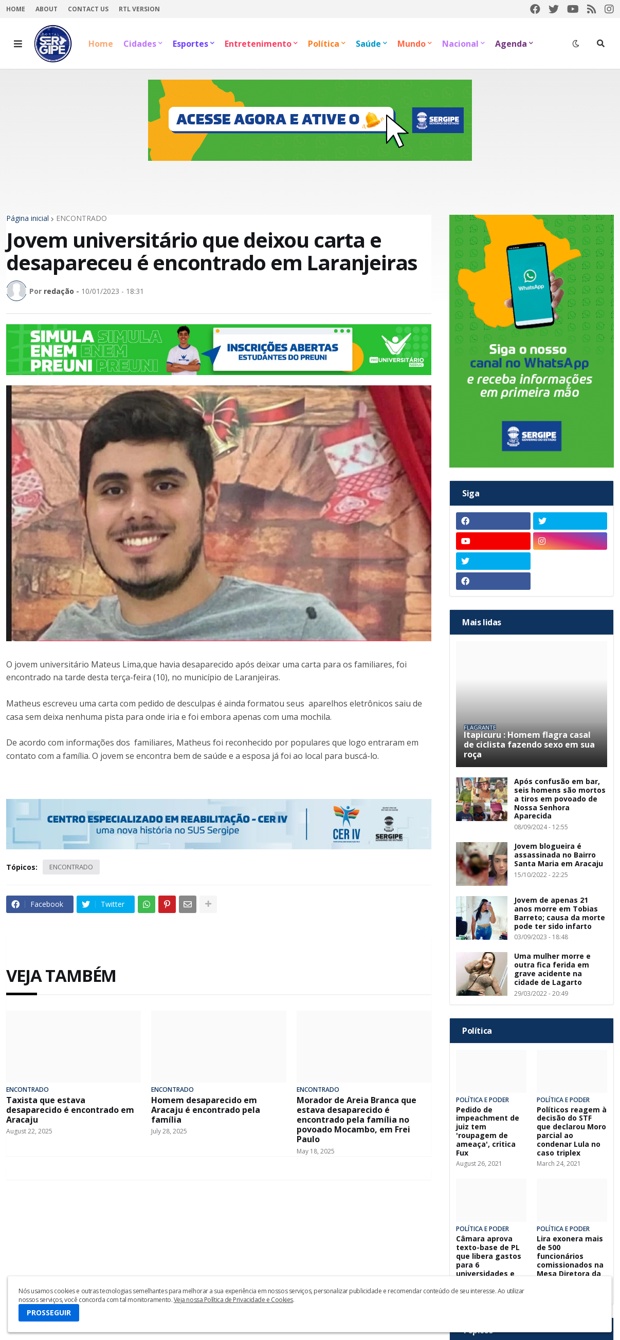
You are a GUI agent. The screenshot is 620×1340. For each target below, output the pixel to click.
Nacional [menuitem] (460, 43)
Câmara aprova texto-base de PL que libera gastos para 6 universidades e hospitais (488, 1261)
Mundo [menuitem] (411, 43)
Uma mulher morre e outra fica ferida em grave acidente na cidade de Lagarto (552, 969)
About (46, 9)
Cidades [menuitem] (139, 43)
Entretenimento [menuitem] (258, 43)
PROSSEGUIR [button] (49, 1312)
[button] (18, 43)
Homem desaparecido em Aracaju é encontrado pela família (205, 1110)
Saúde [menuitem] (368, 43)
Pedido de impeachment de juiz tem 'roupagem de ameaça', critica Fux (487, 1132)
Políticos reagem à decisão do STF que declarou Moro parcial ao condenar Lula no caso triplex (572, 1132)
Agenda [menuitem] (511, 43)
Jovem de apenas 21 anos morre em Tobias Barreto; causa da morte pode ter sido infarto (559, 913)
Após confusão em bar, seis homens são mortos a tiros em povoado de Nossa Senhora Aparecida (560, 799)
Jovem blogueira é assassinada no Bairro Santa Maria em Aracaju (558, 855)
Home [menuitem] (100, 43)
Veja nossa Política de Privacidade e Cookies (233, 1299)
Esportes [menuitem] (190, 43)
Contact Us (88, 9)
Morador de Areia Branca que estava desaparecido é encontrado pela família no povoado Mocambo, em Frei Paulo (356, 1120)
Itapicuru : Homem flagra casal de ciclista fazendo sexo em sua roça (529, 745)
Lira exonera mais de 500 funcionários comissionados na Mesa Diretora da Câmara (570, 1261)
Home (15, 9)
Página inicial (27, 218)
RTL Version (139, 9)
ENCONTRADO (81, 218)
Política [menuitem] (323, 43)
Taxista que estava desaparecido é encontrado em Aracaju (70, 1110)
